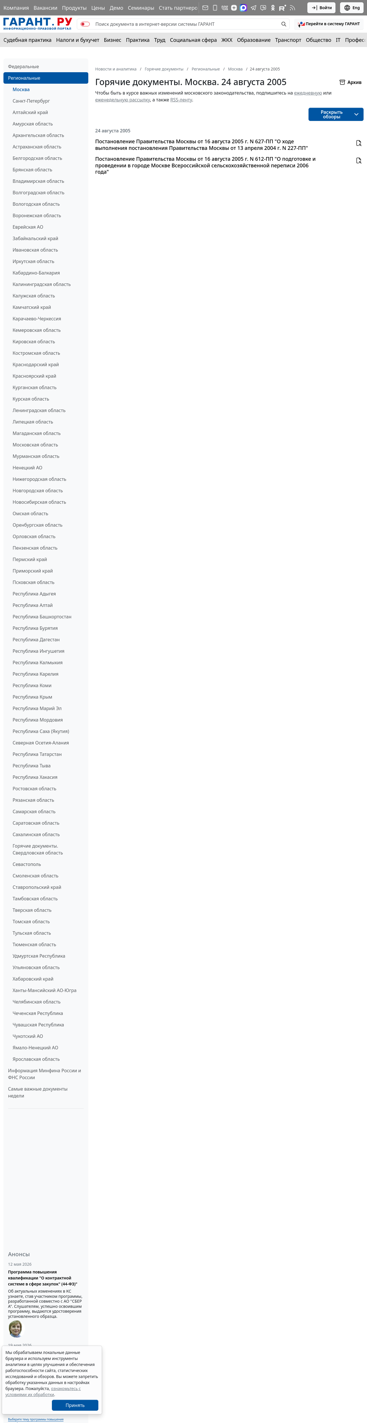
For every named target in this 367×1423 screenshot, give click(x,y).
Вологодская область (36, 204)
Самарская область (34, 811)
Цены (98, 7)
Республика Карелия (35, 674)
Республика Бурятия (35, 628)
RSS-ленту (181, 100)
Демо (116, 7)
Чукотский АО (28, 1036)
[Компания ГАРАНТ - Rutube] (282, 7)
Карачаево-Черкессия (37, 318)
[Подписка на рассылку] (205, 7)
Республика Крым (32, 697)
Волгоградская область (39, 192)
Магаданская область (37, 433)
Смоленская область (35, 876)
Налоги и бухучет (77, 39)
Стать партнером (180, 7)
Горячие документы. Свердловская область (38, 849)
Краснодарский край (36, 364)
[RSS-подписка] (292, 7)
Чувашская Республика (38, 1025)
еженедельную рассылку (122, 100)
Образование (254, 39)
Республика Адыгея (34, 594)
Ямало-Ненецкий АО (35, 1047)
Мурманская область (36, 456)
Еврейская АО (28, 227)
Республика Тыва (32, 766)
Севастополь (27, 864)
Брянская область (32, 169)
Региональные (24, 78)
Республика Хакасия (35, 777)
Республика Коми (32, 685)
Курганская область (34, 387)
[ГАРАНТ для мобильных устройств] (215, 7)
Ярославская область (36, 1059)
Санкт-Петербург (31, 101)
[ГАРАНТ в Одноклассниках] (273, 7)
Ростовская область (34, 788)
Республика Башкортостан (42, 617)
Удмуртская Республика (39, 956)
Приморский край (33, 571)
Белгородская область (37, 158)
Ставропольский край (37, 887)
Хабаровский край (33, 979)
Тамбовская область (35, 898)
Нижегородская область (39, 479)
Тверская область (32, 910)
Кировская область (34, 341)
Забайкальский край (35, 238)
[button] (329, 24)
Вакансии (45, 7)
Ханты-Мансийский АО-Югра (45, 990)
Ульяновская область (36, 967)
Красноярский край (34, 376)
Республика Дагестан (36, 639)
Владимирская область (38, 181)
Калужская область (34, 296)
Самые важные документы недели (38, 1092)
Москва (21, 89)
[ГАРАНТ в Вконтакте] (224, 7)
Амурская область (33, 124)
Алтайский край (30, 112)
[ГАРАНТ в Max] (243, 7)
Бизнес (112, 39)
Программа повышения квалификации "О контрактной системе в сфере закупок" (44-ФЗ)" (42, 1278)
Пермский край (30, 559)
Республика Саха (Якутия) (41, 731)
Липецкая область (33, 422)
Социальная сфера (193, 39)
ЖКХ (227, 39)
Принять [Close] (75, 1405)
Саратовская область (36, 823)
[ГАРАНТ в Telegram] (253, 7)
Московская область (35, 445)
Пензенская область (35, 548)
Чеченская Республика (38, 1013)
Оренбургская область (38, 525)
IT (338, 39)
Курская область (31, 399)
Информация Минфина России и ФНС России (44, 1074)
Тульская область (32, 933)
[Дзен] (234, 8)
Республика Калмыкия (38, 662)
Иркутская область (33, 261)
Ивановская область (35, 250)
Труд (159, 39)
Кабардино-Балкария (36, 273)
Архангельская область (38, 135)
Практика (137, 39)
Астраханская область (37, 147)
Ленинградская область (39, 410)
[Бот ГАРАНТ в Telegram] (263, 7)
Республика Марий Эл (37, 708)
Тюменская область (34, 944)
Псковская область (33, 582)
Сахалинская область (36, 834)
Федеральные (23, 66)
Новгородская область (38, 490)
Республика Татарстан (37, 754)
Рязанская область (33, 800)
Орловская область (34, 536)
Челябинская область (36, 1002)
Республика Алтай (33, 605)
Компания (16, 7)
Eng (352, 7)
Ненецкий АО (27, 467)
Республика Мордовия (38, 720)
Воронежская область (37, 215)
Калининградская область (42, 284)
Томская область (31, 921)
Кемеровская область (37, 330)
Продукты (74, 7)
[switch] (85, 24)
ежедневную (308, 93)
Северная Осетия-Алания (41, 743)
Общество (318, 39)
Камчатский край (32, 307)
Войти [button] (321, 7)
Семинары (141, 7)
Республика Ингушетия (39, 651)
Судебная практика (27, 39)
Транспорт (288, 39)
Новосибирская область (39, 502)
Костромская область (36, 353)
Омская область (30, 513)
